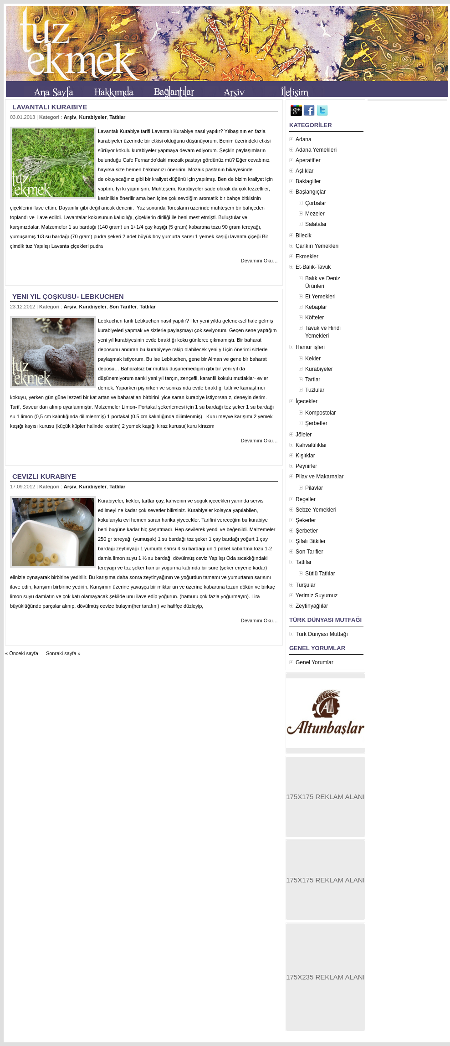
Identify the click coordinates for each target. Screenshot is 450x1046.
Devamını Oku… (259, 260)
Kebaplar (316, 307)
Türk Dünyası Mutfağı (322, 634)
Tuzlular (314, 390)
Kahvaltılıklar (311, 445)
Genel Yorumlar (314, 662)
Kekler (313, 358)
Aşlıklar (304, 171)
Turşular (306, 585)
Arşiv (70, 117)
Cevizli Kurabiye (44, 476)
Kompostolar (320, 413)
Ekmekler (307, 256)
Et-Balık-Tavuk (313, 267)
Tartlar (312, 379)
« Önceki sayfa (21, 653)
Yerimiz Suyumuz (317, 595)
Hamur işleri (310, 347)
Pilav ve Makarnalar (319, 476)
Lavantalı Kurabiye (49, 107)
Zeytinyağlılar (312, 606)
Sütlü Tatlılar (320, 573)
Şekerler (306, 520)
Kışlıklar (305, 455)
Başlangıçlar (311, 192)
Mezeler (315, 213)
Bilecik (304, 235)
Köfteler (314, 317)
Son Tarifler (123, 306)
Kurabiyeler (93, 117)
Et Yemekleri (320, 296)
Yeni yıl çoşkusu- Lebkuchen (67, 296)
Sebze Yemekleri (316, 510)
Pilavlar (314, 488)
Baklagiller (308, 181)
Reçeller (306, 499)
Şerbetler (316, 423)
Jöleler (304, 434)
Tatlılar (117, 117)
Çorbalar (315, 203)
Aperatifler (308, 160)
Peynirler (306, 466)
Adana (304, 139)
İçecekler (306, 401)
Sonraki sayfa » (63, 653)
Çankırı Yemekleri (317, 246)
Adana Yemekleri (316, 150)
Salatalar (316, 224)
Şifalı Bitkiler (311, 541)
